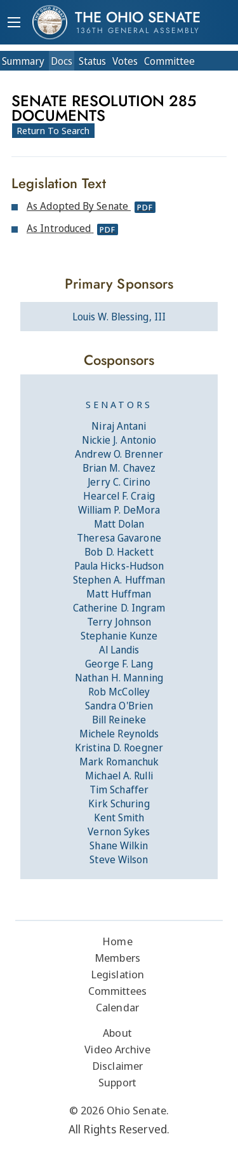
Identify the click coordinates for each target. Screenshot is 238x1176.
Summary (23, 61)
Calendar (117, 1007)
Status (92, 61)
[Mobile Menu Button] (14, 23)
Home (117, 941)
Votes (125, 61)
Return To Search (53, 130)
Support (117, 1082)
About (117, 1032)
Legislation (117, 974)
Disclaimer (117, 1065)
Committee (169, 61)
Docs (61, 61)
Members (117, 957)
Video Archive (117, 1049)
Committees (117, 990)
